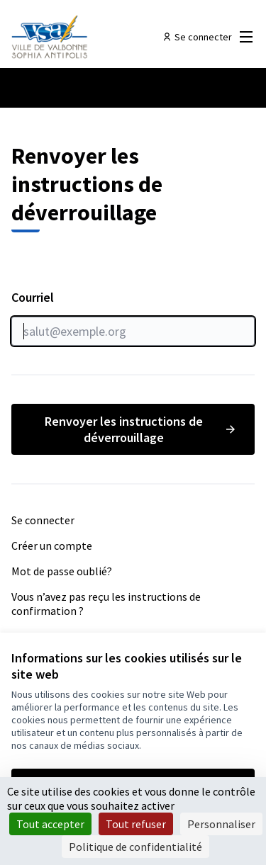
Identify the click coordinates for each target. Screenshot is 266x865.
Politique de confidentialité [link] (135, 846)
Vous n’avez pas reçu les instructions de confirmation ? (106, 603)
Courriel (133, 317)
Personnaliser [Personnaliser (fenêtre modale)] (221, 824)
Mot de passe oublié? (61, 571)
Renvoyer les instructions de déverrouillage (141, 429)
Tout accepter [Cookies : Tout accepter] (50, 824)
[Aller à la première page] (101, 37)
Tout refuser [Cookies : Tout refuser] (136, 824)
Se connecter (42, 520)
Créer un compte (51, 545)
